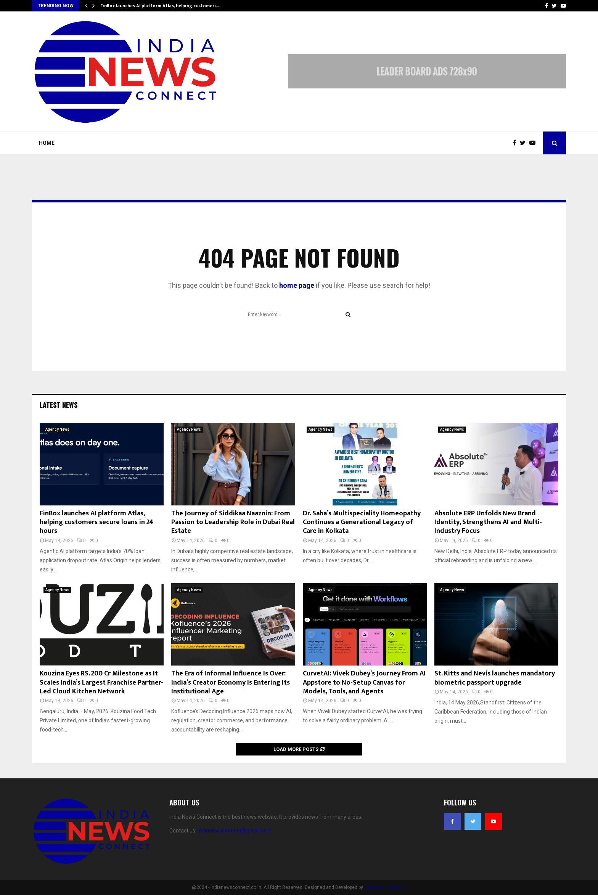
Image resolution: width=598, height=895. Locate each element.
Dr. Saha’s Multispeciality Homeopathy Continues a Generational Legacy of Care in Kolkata (362, 522)
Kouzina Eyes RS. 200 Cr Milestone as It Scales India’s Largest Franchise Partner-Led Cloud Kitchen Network (101, 682)
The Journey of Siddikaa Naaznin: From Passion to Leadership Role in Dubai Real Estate (233, 522)
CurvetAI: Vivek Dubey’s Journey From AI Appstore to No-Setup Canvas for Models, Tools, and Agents (364, 682)
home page (296, 285)
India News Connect (385, 887)
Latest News (58, 405)
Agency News (57, 429)
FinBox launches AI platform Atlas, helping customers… (160, 6)
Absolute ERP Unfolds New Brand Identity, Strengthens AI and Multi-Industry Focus (488, 522)
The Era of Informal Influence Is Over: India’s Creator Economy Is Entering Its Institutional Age (230, 682)
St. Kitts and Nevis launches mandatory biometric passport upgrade (494, 678)
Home (47, 143)
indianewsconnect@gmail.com (235, 831)
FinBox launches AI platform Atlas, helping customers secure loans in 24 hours (96, 522)
